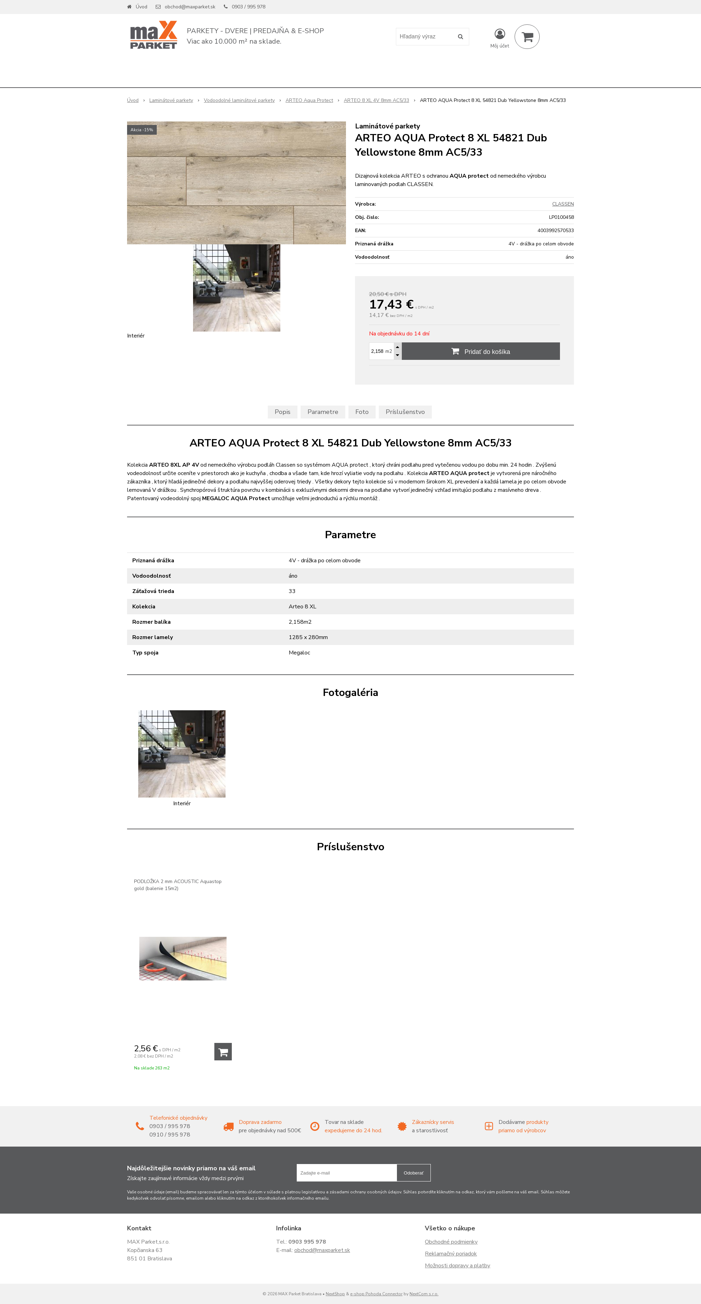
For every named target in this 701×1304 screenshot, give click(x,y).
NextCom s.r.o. (423, 1294)
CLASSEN (563, 204)
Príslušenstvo (405, 412)
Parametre (323, 412)
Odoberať (414, 1173)
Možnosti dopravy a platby (457, 1265)
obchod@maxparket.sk (190, 6)
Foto (362, 412)
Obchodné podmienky (451, 1242)
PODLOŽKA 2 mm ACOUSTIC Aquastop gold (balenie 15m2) (178, 885)
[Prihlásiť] (499, 38)
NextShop (335, 1294)
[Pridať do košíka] (223, 1051)
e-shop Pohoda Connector (376, 1294)
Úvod (141, 6)
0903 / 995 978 (248, 6)
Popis (282, 412)
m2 (388, 351)
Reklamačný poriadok (451, 1254)
